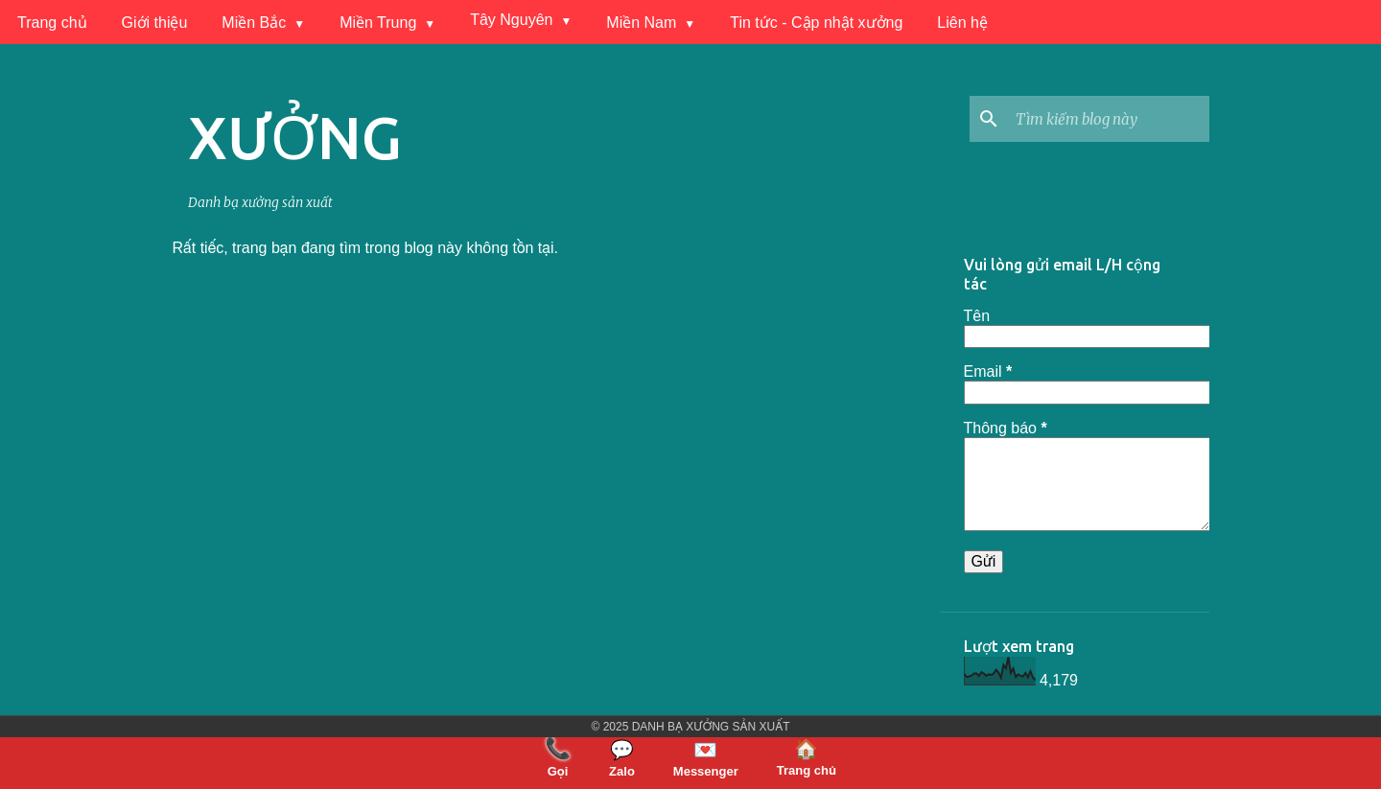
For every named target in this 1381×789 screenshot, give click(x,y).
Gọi (558, 757)
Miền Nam (641, 22)
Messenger (705, 758)
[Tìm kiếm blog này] (1108, 119)
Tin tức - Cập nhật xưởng (816, 22)
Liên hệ (962, 22)
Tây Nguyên (511, 20)
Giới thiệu (155, 22)
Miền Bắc (254, 22)
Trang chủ (52, 22)
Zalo (622, 758)
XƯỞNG (295, 137)
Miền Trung (377, 22)
